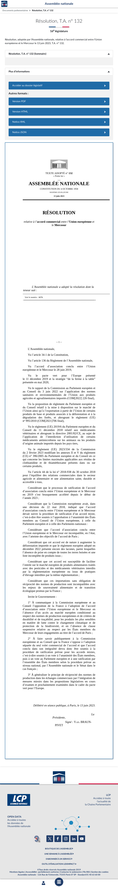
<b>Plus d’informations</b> (59, 71)
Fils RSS (86, 872)
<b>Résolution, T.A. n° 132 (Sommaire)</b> (59, 54)
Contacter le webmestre (71, 872)
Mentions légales (17, 872)
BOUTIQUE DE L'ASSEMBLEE (58, 849)
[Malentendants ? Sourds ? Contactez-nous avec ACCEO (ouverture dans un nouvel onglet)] (36, 838)
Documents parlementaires (15, 10)
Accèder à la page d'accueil (4, 4)
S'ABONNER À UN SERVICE (58, 859)
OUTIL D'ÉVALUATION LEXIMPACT (58, 864)
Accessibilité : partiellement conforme (42, 872)
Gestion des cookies (99, 872)
